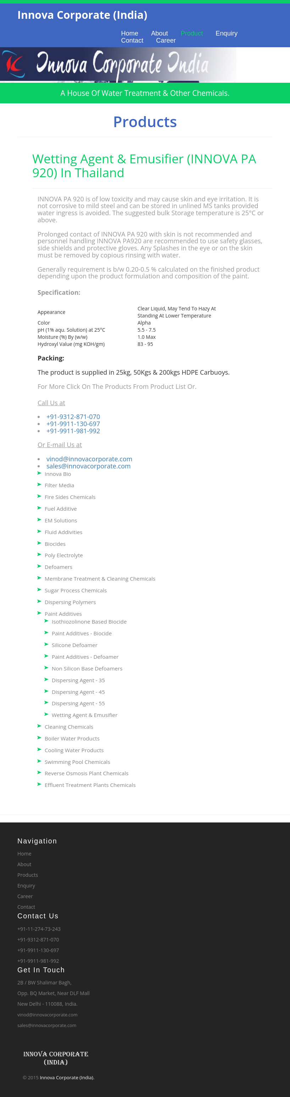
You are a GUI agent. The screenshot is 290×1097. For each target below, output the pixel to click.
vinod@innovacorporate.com (89, 459)
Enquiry (227, 33)
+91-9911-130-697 (73, 423)
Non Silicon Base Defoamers (87, 668)
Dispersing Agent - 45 (78, 691)
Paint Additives (63, 613)
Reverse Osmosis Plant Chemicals (87, 773)
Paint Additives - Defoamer (85, 656)
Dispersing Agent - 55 (78, 703)
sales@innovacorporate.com (88, 466)
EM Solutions (61, 520)
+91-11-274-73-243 (39, 928)
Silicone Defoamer (74, 644)
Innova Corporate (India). (67, 1077)
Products (27, 874)
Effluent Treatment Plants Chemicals (90, 784)
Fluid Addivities (64, 532)
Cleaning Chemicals (69, 726)
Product (192, 33)
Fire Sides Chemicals (70, 496)
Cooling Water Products (74, 750)
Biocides (55, 543)
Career (166, 40)
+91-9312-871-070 (73, 416)
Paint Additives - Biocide (82, 633)
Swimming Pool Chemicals (77, 761)
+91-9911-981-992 (73, 431)
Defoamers (58, 566)
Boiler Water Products (72, 738)
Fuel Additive (61, 508)
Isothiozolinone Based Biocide (89, 621)
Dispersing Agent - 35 (78, 680)
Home (130, 33)
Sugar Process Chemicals (76, 590)
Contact (132, 40)
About (159, 33)
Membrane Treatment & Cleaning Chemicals (100, 578)
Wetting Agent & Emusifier (84, 714)
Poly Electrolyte (64, 555)
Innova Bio (58, 473)
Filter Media (59, 485)
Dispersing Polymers (70, 601)
